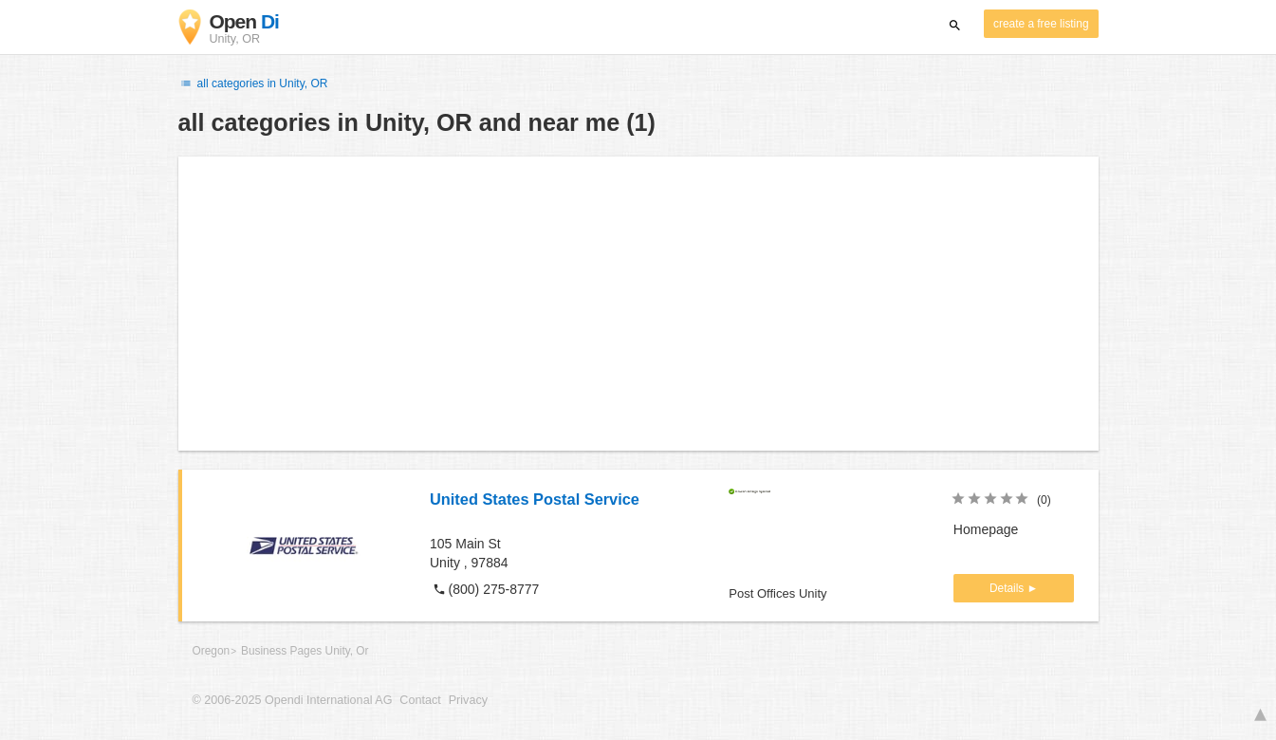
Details (1008, 588)
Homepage (986, 529)
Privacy (468, 700)
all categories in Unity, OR (253, 83)
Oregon (212, 650)
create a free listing (1040, 23)
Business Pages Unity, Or (305, 650)
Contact (419, 700)
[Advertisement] (638, 303)
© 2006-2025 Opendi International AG (293, 700)
